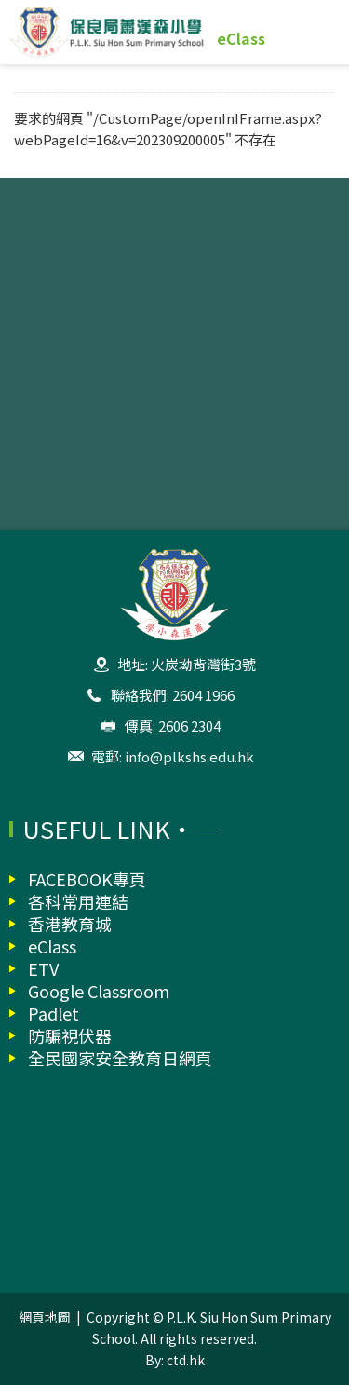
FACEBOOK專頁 (87, 879)
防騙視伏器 (70, 1035)
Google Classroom (98, 991)
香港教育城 (70, 924)
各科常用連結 (78, 901)
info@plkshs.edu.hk (189, 756)
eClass (241, 38)
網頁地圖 (45, 1317)
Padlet (53, 1013)
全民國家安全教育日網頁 (120, 1058)
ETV (43, 968)
